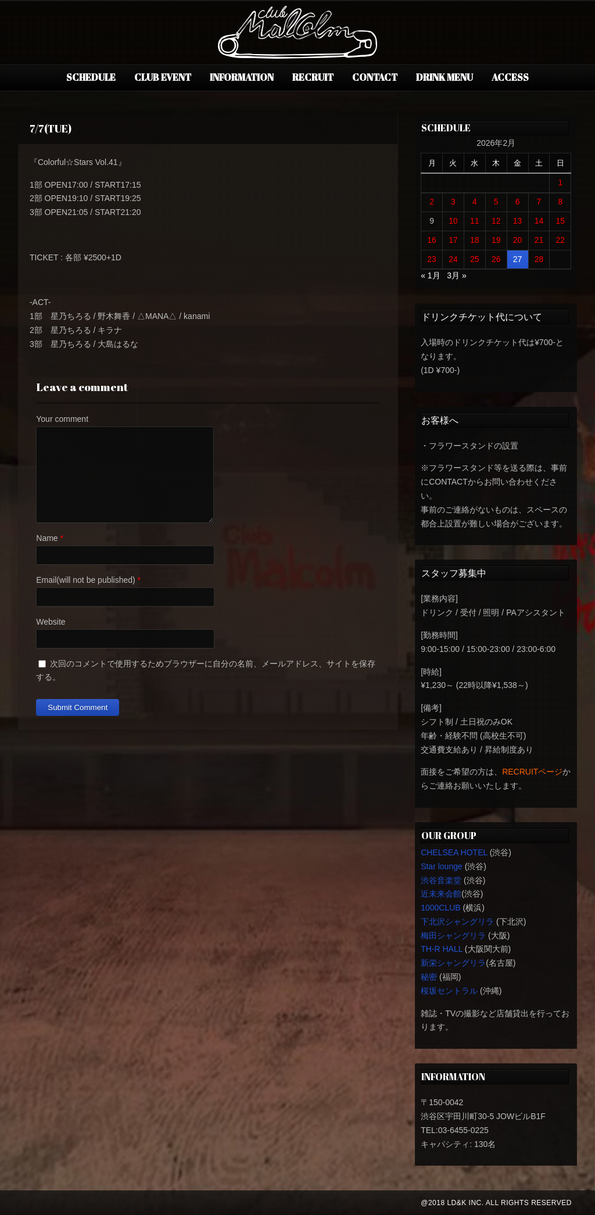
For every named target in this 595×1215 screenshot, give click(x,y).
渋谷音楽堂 (441, 880)
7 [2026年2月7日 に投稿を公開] (539, 201)
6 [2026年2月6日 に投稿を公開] (517, 201)
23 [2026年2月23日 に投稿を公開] (431, 259)
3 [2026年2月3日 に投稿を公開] (453, 201)
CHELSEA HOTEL (454, 852)
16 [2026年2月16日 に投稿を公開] (431, 240)
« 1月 (430, 275)
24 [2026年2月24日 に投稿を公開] (453, 259)
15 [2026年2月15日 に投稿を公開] (560, 220)
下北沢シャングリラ (457, 921)
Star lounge (442, 866)
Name (47, 538)
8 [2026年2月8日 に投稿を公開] (560, 201)
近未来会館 (441, 893)
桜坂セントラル (449, 990)
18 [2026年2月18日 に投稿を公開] (474, 240)
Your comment (62, 419)
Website (50, 621)
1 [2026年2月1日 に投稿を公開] (560, 182)
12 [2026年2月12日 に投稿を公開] (496, 220)
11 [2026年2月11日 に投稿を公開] (474, 220)
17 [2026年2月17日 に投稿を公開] (453, 240)
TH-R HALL (442, 949)
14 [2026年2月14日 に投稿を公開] (539, 220)
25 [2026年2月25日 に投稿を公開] (474, 259)
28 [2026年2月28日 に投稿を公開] (539, 259)
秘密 (429, 976)
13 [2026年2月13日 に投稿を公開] (517, 220)
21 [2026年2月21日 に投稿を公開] (539, 240)
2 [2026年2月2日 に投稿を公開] (431, 201)
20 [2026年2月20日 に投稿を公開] (517, 240)
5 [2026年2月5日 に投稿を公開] (496, 201)
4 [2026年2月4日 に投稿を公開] (474, 201)
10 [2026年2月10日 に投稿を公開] (453, 220)
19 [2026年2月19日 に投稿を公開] (496, 240)
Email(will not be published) (85, 580)
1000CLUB (441, 907)
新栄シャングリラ (453, 962)
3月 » (456, 275)
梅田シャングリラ (453, 935)
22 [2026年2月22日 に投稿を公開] (560, 240)
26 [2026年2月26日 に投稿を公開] (496, 259)
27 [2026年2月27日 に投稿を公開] (517, 259)
